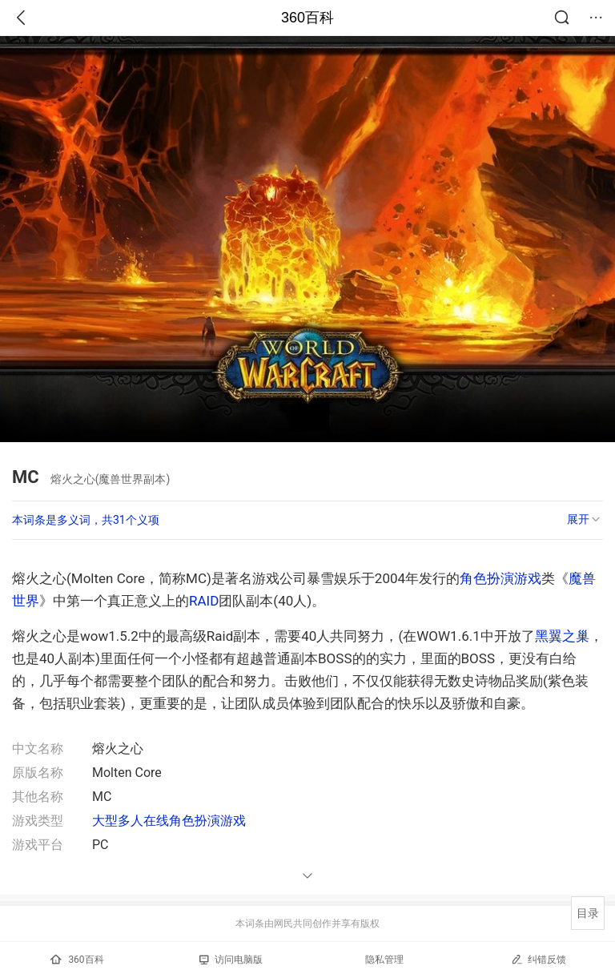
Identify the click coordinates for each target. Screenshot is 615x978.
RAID (204, 601)
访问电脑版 (231, 959)
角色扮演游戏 (500, 578)
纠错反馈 (538, 959)
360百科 (307, 18)
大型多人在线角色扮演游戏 (169, 820)
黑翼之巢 (562, 636)
